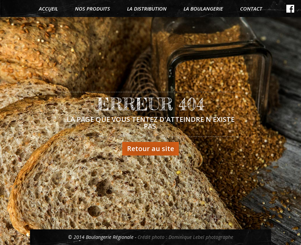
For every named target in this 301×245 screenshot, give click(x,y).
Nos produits (92, 8)
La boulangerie (203, 8)
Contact (251, 8)
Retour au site (150, 148)
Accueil (48, 8)
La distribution (147, 8)
